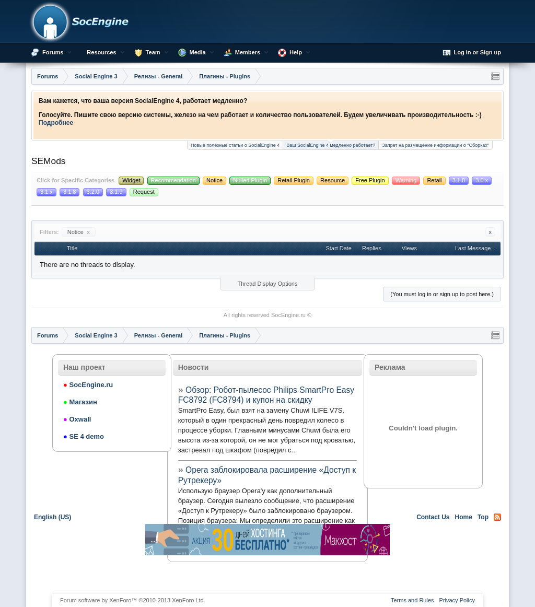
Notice (78, 232)
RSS (497, 517)
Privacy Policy (457, 600)
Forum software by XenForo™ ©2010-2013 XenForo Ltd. (132, 600)
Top (483, 517)
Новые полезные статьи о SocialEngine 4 (235, 145)
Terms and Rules (412, 600)
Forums (52, 52)
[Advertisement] (267, 573)
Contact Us (432, 517)
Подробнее (56, 122)
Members (247, 52)
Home (463, 517)
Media (198, 52)
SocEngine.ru (288, 315)
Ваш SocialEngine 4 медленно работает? (330, 144)
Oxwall (77, 419)
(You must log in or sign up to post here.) (442, 294)
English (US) (52, 517)
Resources (101, 52)
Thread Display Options (268, 284)
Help (295, 52)
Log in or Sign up (472, 53)
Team (153, 52)
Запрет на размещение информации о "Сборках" (435, 145)
